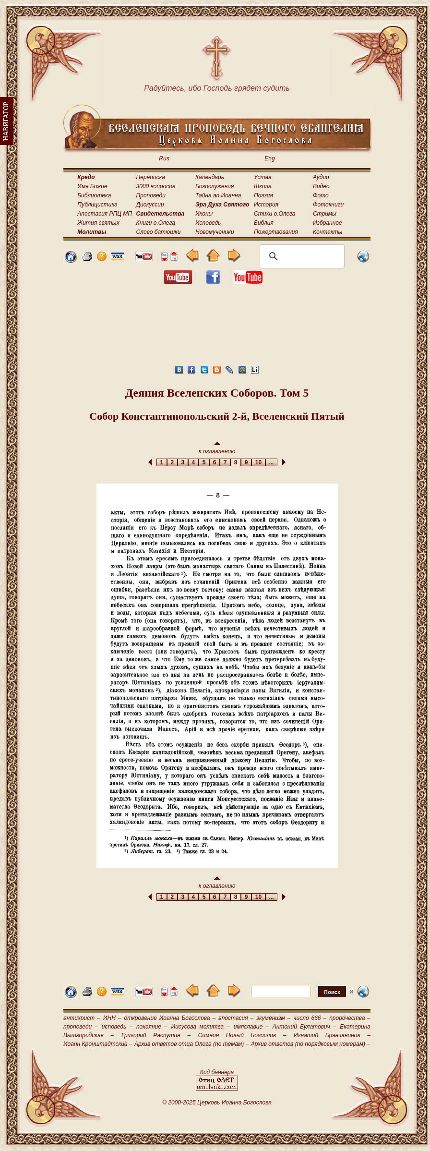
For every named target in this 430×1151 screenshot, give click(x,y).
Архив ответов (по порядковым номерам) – (310, 1044)
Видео (321, 186)
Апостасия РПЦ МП (104, 213)
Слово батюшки (158, 232)
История (266, 204)
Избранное (327, 222)
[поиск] (300, 256)
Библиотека (94, 195)
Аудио (321, 177)
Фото (321, 195)
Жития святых (98, 222)
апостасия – (235, 1018)
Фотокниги (328, 204)
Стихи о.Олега (274, 213)
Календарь (209, 177)
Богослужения (214, 186)
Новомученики (214, 232)
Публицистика (97, 204)
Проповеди (151, 195)
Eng (269, 158)
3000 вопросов (156, 186)
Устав (262, 177)
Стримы (324, 213)
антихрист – (81, 1018)
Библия (264, 222)
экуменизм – (273, 1018)
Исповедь (208, 222)
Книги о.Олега (155, 222)
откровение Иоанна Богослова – (169, 1018)
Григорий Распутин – (156, 1035)
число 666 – (309, 1018)
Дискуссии (150, 204)
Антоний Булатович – (304, 1026)
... (271, 462)
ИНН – (112, 1018)
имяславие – (251, 1026)
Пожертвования (276, 232)
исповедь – (117, 1026)
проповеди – (80, 1026)
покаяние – (151, 1026)
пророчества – (349, 1018)
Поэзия (263, 195)
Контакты (328, 232)
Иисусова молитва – (200, 1026)
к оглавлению (217, 448)
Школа (263, 186)
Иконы (204, 213)
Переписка (150, 177)
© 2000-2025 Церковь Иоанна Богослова (217, 1102)
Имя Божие (92, 186)
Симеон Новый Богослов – (242, 1035)
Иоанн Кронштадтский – (97, 1044)
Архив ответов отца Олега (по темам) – (191, 1044)
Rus (164, 158)
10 (258, 462)
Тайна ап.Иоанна (218, 195)
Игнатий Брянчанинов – (332, 1035)
